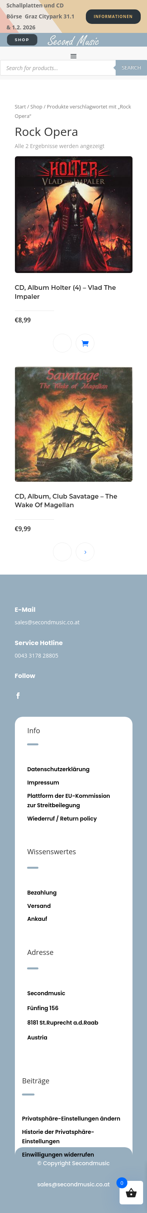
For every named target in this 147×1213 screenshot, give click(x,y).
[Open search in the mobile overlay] (73, 68)
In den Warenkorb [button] (85, 343)
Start (20, 106)
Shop (37, 106)
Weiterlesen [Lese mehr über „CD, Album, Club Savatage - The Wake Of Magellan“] (85, 551)
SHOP (22, 39)
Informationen (113, 16)
